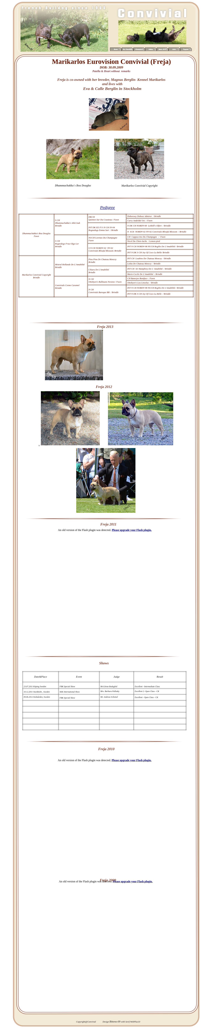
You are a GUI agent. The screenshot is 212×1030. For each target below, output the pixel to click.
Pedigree (107, 207)
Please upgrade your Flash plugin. (131, 760)
